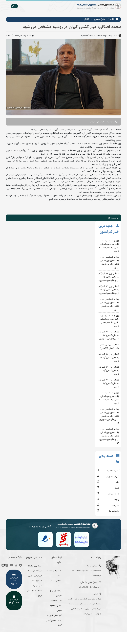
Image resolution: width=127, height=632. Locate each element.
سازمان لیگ (37, 585)
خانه (112, 19)
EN (14, 6)
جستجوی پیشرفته (34, 565)
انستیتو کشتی (36, 580)
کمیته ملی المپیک (54, 615)
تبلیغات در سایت (35, 570)
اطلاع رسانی (99, 19)
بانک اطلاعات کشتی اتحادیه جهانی (56, 605)
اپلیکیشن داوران (35, 575)
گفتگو (86, 19)
